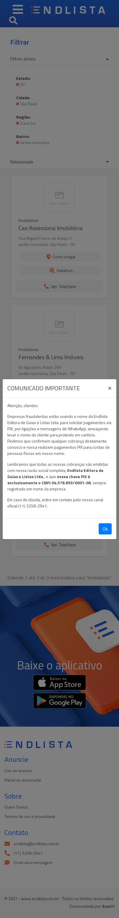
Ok (105, 528)
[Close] (109, 387)
